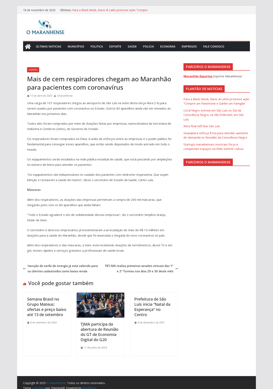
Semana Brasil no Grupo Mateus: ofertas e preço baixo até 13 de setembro (46, 306)
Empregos (189, 46)
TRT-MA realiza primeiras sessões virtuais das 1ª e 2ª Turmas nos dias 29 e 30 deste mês (141, 268)
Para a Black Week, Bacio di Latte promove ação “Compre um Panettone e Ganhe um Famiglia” (110, 12)
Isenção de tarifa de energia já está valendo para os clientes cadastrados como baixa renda (60, 268)
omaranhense (65, 95)
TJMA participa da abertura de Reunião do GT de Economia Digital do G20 (99, 331)
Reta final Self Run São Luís (201, 126)
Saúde (132, 46)
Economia (167, 46)
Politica (97, 46)
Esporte (115, 46)
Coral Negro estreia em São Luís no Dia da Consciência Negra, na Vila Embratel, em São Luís (213, 114)
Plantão (33, 69)
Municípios (76, 46)
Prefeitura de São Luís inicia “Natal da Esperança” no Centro (152, 306)
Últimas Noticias (48, 46)
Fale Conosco (213, 46)
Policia (148, 46)
